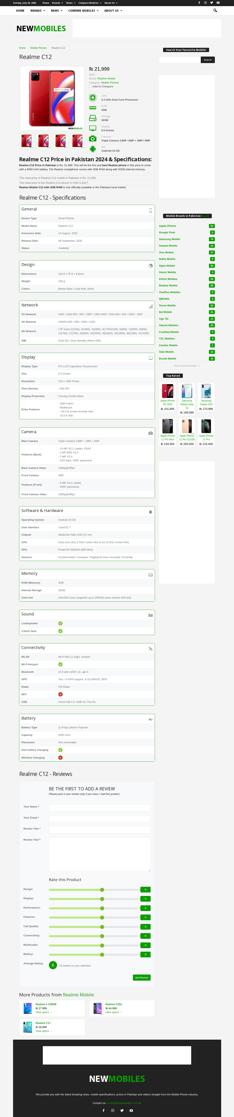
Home (46, 3)
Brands (57, 3)
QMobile (187, 299)
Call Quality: (31, 926)
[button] (215, 10)
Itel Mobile (187, 312)
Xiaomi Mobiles (187, 325)
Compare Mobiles (89, 3)
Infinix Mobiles (187, 279)
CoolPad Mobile (187, 332)
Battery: (28, 954)
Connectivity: (31, 935)
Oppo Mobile (187, 266)
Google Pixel (187, 232)
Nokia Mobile (187, 259)
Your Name (31, 806)
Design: (28, 889)
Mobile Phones (110, 82)
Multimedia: (30, 944)
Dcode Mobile (187, 359)
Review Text (31, 839)
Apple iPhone (187, 226)
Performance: (32, 907)
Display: (28, 898)
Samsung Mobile (187, 239)
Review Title (32, 828)
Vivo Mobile (187, 252)
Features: (29, 916)
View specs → (44, 1011)
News (70, 3)
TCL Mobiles (187, 339)
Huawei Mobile (187, 246)
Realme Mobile (78, 993)
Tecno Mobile (187, 306)
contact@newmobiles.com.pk (124, 1102)
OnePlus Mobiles (187, 292)
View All (205, 216)
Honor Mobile (187, 272)
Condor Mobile (187, 345)
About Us (111, 3)
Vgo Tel (187, 319)
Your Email (31, 817)
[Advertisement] (147, 28)
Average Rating (33, 963)
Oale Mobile (187, 352)
